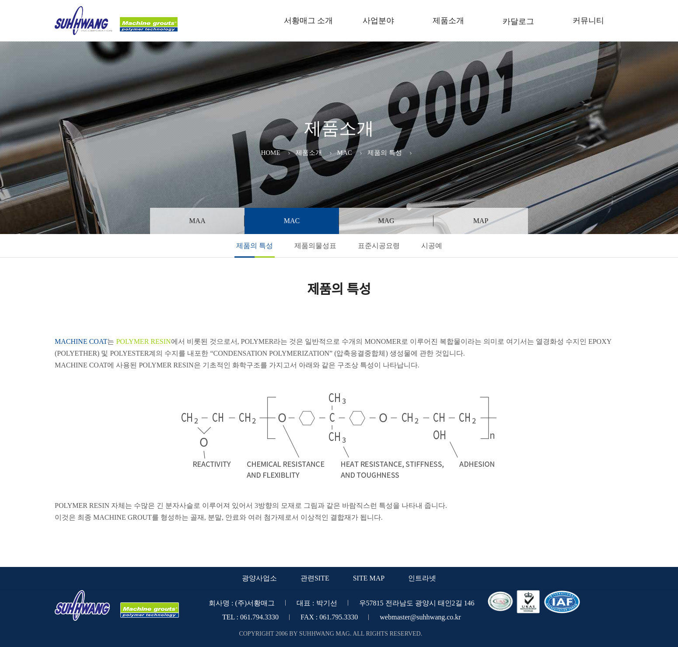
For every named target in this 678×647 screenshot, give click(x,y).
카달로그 (518, 21)
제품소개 (448, 20)
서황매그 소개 (308, 20)
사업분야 (378, 20)
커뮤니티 (588, 20)
